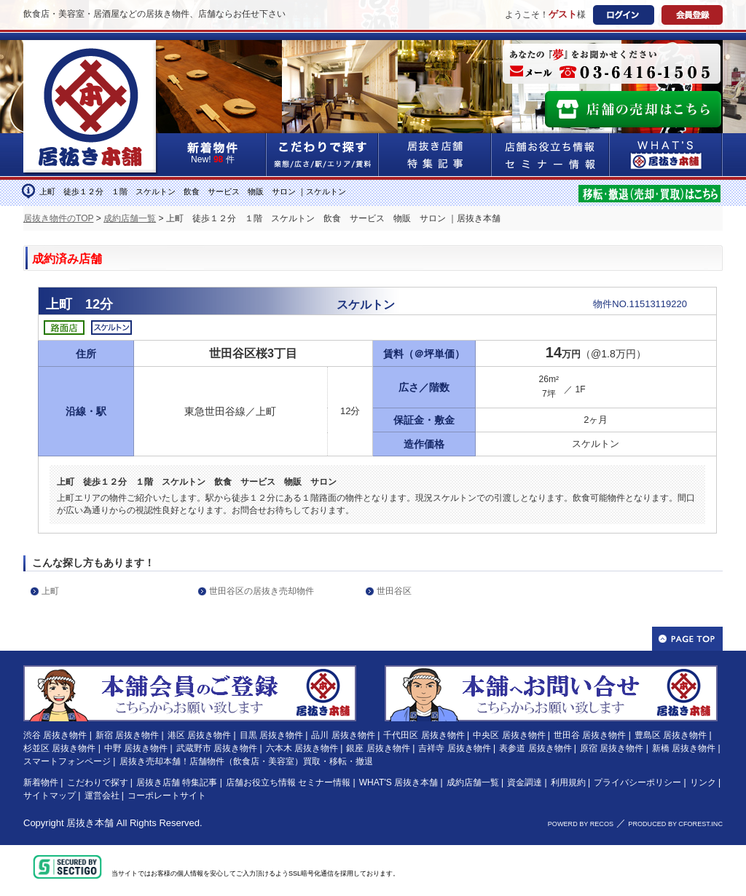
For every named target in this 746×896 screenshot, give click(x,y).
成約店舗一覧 (129, 218)
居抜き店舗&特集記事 (435, 154)
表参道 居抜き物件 (535, 748)
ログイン (623, 15)
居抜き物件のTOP (58, 218)
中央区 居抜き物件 (509, 735)
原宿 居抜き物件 (611, 748)
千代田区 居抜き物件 (423, 735)
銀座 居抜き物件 (377, 748)
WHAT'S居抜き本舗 (666, 154)
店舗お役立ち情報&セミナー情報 (551, 154)
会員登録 (692, 15)
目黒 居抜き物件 (271, 735)
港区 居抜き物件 (199, 735)
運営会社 (102, 795)
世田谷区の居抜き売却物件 (261, 591)
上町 (50, 591)
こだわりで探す (323, 154)
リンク (703, 782)
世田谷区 (394, 591)
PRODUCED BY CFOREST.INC (675, 824)
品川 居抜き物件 (342, 735)
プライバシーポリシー (637, 782)
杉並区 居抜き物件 (59, 748)
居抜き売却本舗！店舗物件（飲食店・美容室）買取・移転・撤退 (246, 761)
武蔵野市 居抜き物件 (216, 748)
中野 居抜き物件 (136, 748)
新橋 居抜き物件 (683, 748)
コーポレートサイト (166, 795)
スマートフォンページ (67, 761)
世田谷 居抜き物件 (590, 735)
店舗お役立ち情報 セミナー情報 (288, 782)
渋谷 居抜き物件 (55, 735)
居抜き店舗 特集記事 (176, 782)
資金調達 (524, 782)
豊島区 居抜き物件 (671, 735)
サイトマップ (49, 795)
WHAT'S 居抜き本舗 (398, 782)
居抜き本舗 (90, 822)
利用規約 (568, 782)
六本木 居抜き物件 (302, 748)
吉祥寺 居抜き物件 (454, 748)
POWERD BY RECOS (580, 824)
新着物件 (40, 782)
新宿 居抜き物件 (127, 735)
